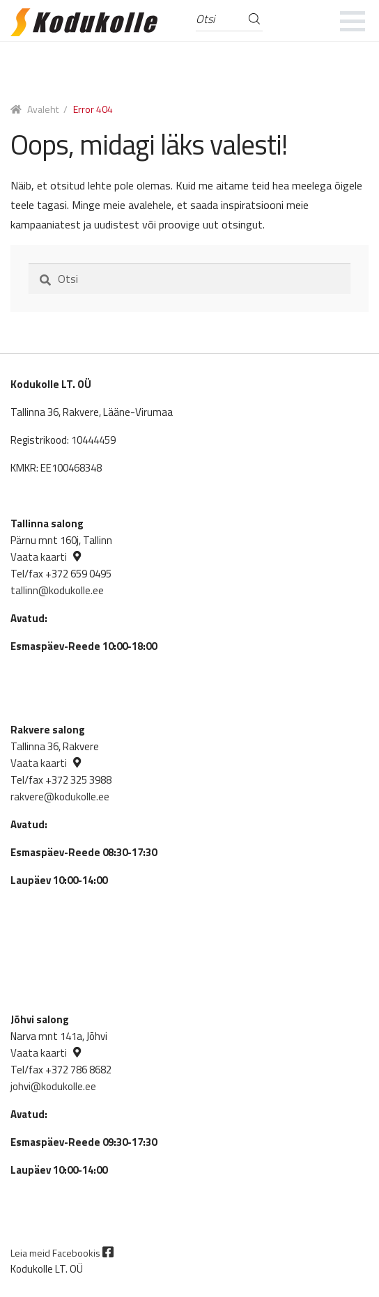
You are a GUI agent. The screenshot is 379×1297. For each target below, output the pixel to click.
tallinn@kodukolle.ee (57, 590)
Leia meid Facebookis (62, 1252)
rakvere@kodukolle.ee (59, 797)
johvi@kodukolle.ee (53, 1086)
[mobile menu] (353, 21)
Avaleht (43, 109)
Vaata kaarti (38, 557)
